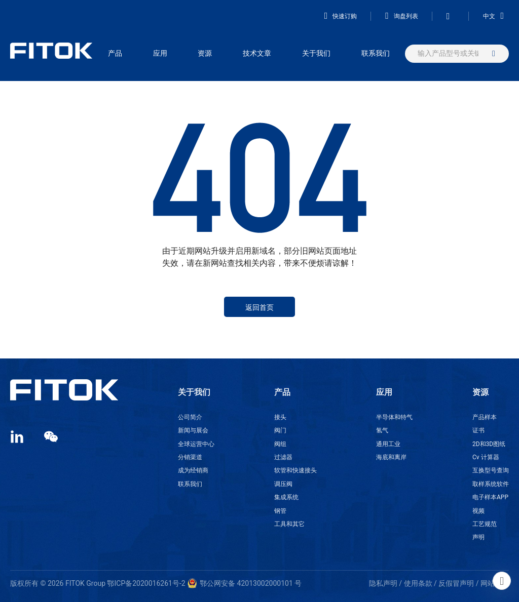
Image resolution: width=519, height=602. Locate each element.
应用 (160, 53)
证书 (478, 430)
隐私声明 (383, 583)
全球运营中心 (196, 444)
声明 (478, 537)
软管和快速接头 (295, 470)
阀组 (280, 444)
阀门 (280, 430)
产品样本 (484, 417)
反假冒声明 (456, 583)
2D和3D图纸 (488, 444)
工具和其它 (289, 524)
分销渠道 (190, 457)
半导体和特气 (394, 417)
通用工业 (388, 444)
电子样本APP (490, 497)
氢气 (382, 430)
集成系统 (286, 497)
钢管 (280, 510)
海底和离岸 (391, 457)
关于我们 (316, 53)
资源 (205, 53)
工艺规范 (484, 524)
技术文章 (257, 53)
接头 (280, 417)
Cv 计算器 (485, 457)
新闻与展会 (193, 430)
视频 (478, 510)
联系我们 (375, 53)
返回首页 (259, 307)
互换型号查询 (490, 470)
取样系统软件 (490, 484)
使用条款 (418, 583)
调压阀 (283, 484)
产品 (115, 53)
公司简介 (190, 417)
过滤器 (283, 457)
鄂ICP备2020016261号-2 (146, 583)
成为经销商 (193, 470)
